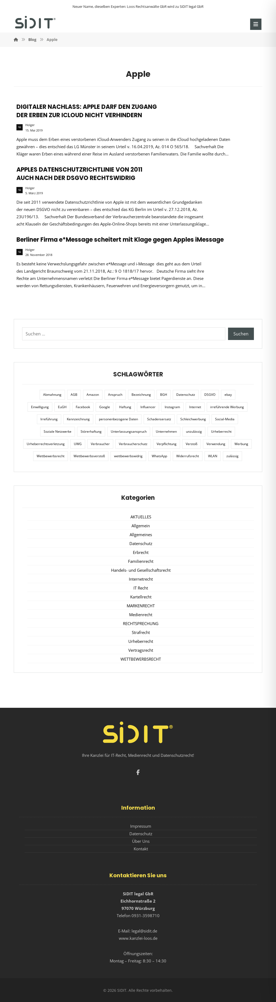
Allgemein (141, 525)
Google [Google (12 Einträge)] (104, 407)
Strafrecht (141, 632)
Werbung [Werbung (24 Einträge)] (241, 444)
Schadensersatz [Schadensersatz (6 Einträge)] (159, 419)
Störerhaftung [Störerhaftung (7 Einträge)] (91, 431)
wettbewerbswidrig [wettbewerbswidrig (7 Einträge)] (128, 456)
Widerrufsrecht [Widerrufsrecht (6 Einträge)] (187, 456)
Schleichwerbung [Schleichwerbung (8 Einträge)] (193, 419)
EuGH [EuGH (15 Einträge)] (62, 407)
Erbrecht (141, 552)
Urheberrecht (140, 641)
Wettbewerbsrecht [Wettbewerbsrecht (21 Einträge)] (50, 456)
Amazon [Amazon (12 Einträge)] (93, 394)
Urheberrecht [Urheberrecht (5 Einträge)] (221, 431)
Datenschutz (140, 543)
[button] (255, 24)
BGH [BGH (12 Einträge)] (163, 394)
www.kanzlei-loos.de (138, 938)
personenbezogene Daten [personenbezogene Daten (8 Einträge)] (118, 419)
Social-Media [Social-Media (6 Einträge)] (224, 419)
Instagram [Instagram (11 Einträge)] (172, 407)
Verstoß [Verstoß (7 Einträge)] (191, 444)
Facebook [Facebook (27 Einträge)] (83, 407)
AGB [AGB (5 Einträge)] (74, 394)
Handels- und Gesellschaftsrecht (141, 570)
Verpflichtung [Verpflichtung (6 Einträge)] (167, 444)
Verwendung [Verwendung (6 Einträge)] (215, 444)
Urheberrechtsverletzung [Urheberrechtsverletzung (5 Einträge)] (46, 444)
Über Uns (141, 841)
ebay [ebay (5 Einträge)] (228, 394)
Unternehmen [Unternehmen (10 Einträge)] (166, 431)
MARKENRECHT (141, 605)
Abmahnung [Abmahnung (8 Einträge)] (52, 394)
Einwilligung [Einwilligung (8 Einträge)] (40, 407)
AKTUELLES (140, 516)
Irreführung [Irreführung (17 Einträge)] (49, 419)
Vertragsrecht (140, 650)
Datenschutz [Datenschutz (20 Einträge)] (185, 394)
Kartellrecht (140, 596)
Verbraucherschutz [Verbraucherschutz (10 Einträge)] (133, 444)
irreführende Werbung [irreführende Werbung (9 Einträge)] (227, 407)
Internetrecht (141, 579)
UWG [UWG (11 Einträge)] (78, 444)
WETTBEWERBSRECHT (140, 659)
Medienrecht (140, 614)
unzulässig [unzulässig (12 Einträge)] (194, 431)
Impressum (140, 826)
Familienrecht (140, 561)
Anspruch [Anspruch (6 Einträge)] (115, 394)
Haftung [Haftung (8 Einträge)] (125, 407)
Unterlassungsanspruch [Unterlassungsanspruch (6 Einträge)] (129, 431)
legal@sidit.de (144, 931)
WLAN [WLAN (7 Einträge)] (212, 456)
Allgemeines (141, 534)
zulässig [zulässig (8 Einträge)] (232, 456)
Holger (30, 125)
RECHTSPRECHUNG (140, 623)
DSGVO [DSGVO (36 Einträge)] (209, 394)
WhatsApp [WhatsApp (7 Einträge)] (159, 456)
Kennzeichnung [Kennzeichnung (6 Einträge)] (78, 419)
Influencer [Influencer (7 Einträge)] (148, 407)
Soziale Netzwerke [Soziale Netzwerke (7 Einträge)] (57, 431)
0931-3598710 (146, 915)
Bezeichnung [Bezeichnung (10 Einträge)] (141, 394)
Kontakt (141, 848)
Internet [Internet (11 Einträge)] (195, 407)
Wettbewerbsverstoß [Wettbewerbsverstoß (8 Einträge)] (89, 456)
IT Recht (140, 588)
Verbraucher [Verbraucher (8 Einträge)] (100, 444)
